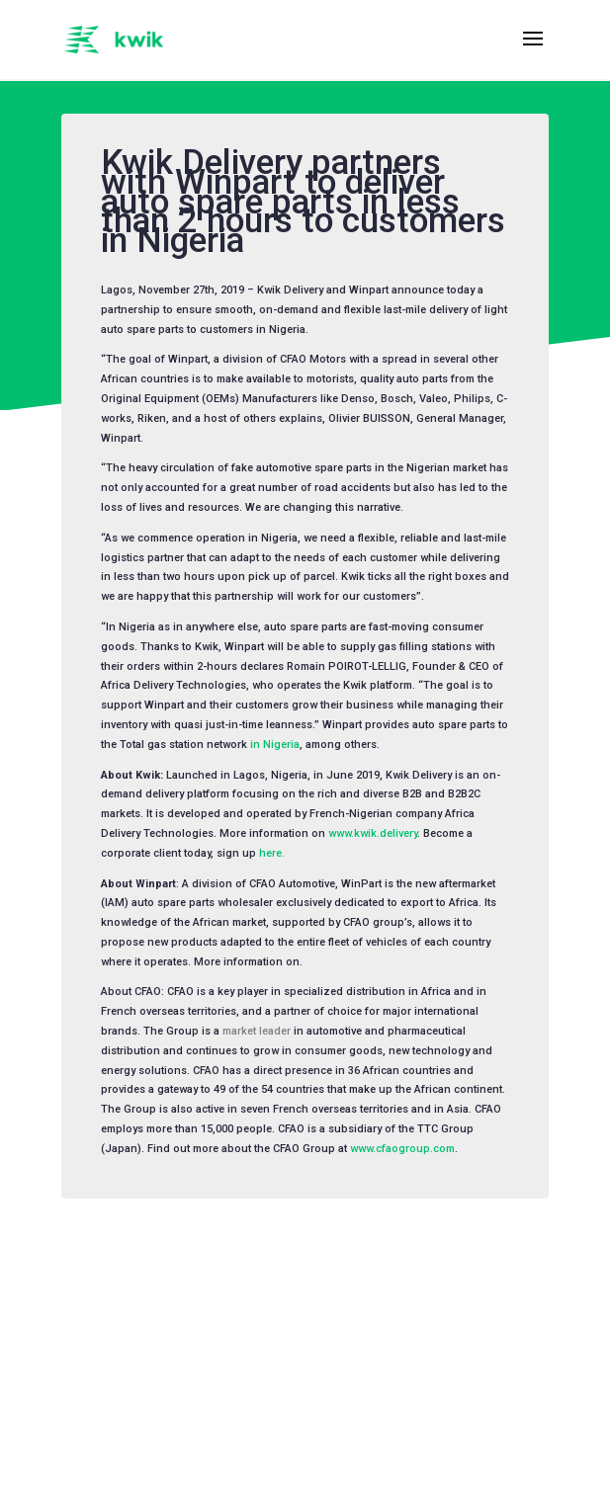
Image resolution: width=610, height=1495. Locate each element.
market (239, 1031)
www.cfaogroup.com (402, 1148)
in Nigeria (275, 744)
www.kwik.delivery (372, 833)
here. (272, 853)
